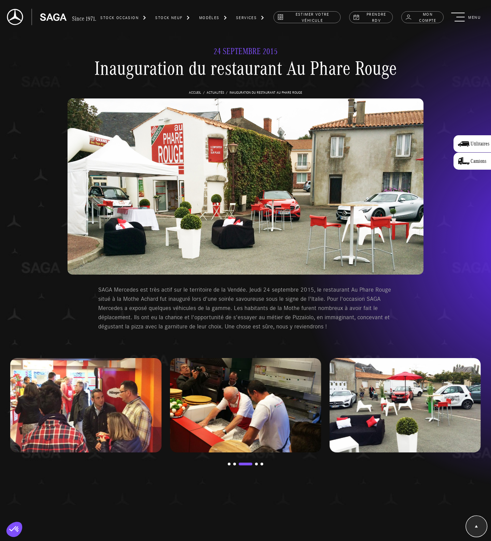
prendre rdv (369, 17)
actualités (215, 92)
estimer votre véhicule (303, 17)
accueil (195, 92)
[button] (123, 19)
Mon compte (420, 17)
